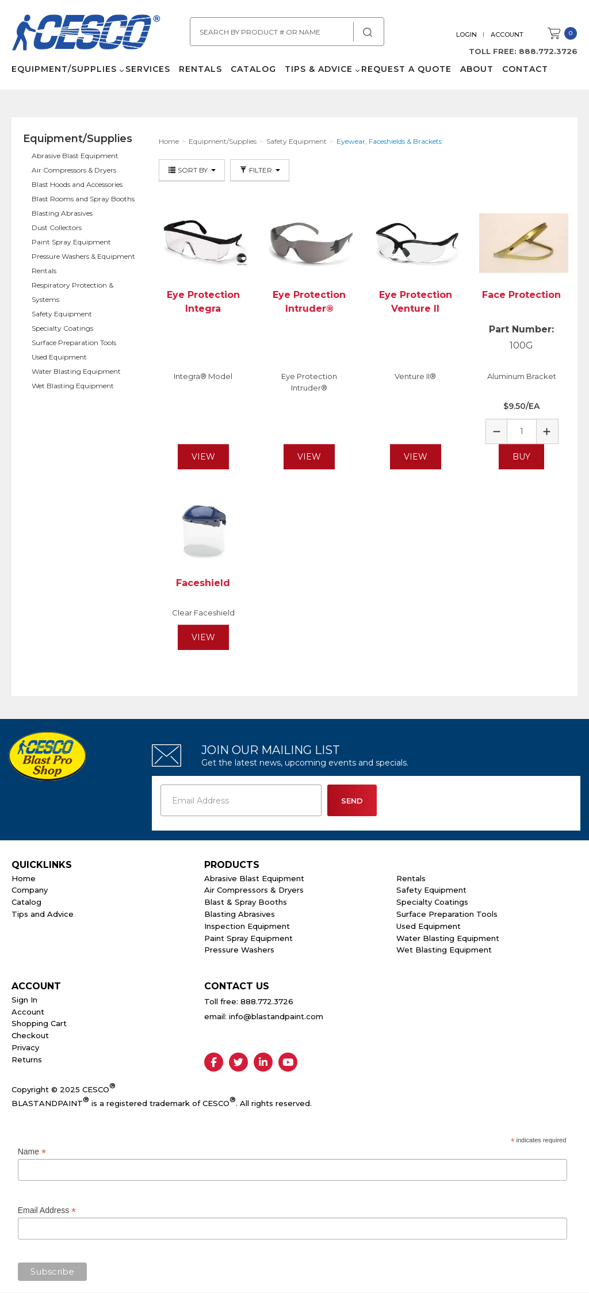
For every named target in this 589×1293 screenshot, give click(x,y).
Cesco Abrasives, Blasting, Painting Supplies (86, 33)
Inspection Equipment (247, 926)
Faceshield (203, 582)
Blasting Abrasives (62, 213)
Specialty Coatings (62, 328)
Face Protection (521, 294)
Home (24, 878)
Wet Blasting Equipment (73, 385)
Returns (27, 1059)
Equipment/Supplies (64, 69)
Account (507, 34)
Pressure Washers (239, 949)
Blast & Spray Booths (245, 901)
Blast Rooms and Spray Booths (83, 198)
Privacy (25, 1047)
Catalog (253, 69)
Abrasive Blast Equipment (75, 155)
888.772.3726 (548, 51)
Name (32, 1151)
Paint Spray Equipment (71, 242)
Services (147, 69)
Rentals (200, 69)
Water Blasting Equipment (76, 371)
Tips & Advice (319, 69)
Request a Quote (406, 69)
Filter (259, 170)
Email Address (47, 1210)
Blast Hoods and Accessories (77, 184)
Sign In (24, 999)
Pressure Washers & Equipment (83, 256)
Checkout (30, 1035)
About (477, 69)
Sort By (192, 170)
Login (466, 34)
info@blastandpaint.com (276, 1016)
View (203, 457)
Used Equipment (59, 357)
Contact (525, 69)
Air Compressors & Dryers (74, 170)
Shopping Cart (39, 1023)
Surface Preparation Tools (74, 342)
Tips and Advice (43, 914)
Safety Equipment (62, 313)
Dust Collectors (57, 227)
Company (30, 889)
